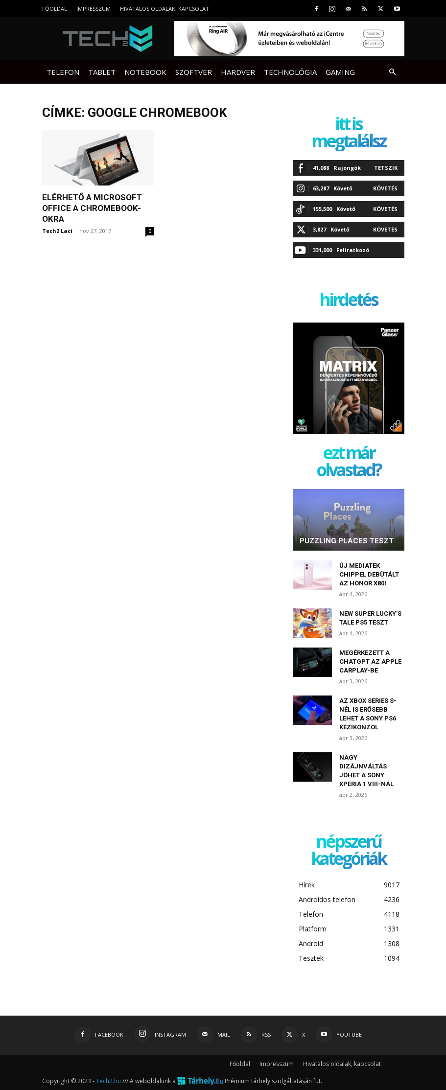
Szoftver (193, 72)
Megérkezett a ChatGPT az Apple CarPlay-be (370, 661)
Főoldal (54, 8)
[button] (392, 72)
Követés (385, 188)
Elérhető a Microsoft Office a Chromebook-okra (92, 208)
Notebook (145, 72)
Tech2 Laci (57, 230)
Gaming (340, 72)
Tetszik (386, 167)
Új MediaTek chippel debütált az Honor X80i (369, 574)
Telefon (63, 72)
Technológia (290, 72)
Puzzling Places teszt (347, 540)
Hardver (238, 72)
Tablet (102, 72)
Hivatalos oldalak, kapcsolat (164, 8)
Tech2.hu (108, 1081)
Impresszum (93, 8)
